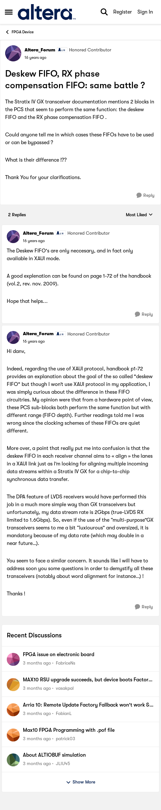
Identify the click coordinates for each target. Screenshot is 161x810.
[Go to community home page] (46, 12)
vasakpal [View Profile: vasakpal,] (65, 688)
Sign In (145, 12)
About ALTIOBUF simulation (54, 755)
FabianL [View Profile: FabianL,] (64, 713)
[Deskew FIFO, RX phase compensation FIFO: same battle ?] (34, 241)
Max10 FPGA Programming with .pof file (69, 730)
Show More (80, 782)
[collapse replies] (80, 228)
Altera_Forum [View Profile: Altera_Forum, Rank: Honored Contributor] (40, 49)
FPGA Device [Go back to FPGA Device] (19, 32)
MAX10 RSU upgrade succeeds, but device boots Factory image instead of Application (87, 680)
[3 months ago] (37, 663)
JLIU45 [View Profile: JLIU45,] (63, 763)
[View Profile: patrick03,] (13, 735)
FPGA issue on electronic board (58, 654)
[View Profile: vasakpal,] (13, 684)
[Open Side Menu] (9, 12)
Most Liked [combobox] (139, 215)
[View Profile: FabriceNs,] (13, 659)
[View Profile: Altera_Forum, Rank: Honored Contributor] (13, 53)
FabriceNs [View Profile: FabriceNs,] (65, 663)
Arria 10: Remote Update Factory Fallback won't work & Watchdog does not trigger (86, 705)
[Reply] (145, 195)
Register (122, 12)
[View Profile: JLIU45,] (13, 759)
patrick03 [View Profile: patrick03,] (65, 738)
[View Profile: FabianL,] (13, 709)
